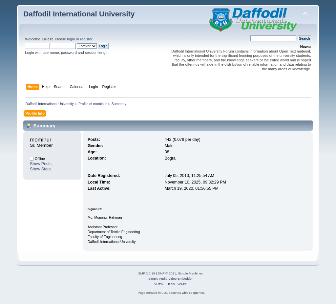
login (71, 39)
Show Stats (40, 169)
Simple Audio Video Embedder (170, 278)
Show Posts (41, 164)
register (86, 39)
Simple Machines (190, 273)
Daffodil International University (79, 14)
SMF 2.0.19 (146, 273)
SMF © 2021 (167, 273)
